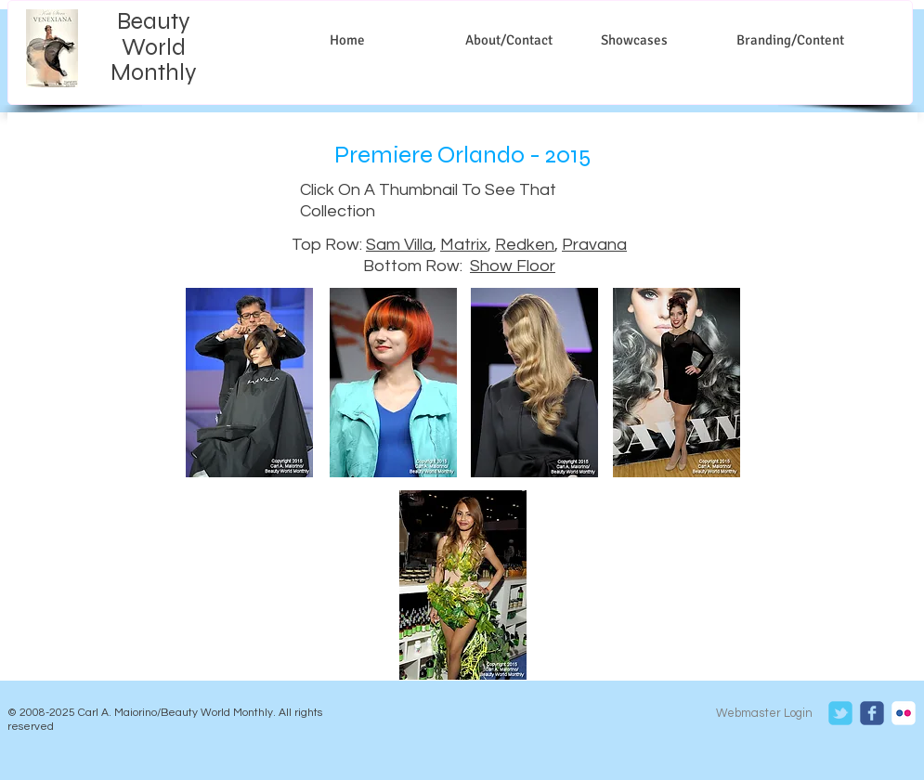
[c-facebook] (872, 713)
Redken (524, 245)
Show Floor (512, 266)
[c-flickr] (903, 713)
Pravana (594, 245)
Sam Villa (399, 245)
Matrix (464, 245)
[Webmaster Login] (765, 714)
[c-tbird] (840, 713)
